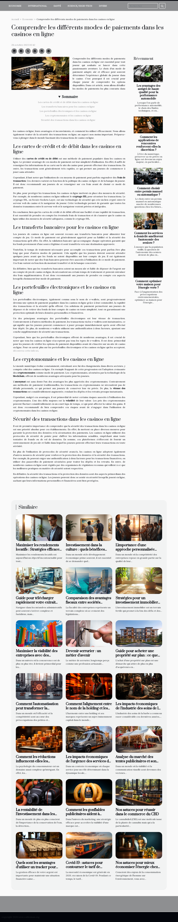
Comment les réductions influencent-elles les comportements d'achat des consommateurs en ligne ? (38, 763)
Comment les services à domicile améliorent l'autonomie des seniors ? (148, 238)
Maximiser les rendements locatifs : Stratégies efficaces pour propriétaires (38, 549)
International (37, 5)
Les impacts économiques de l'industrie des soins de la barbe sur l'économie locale (138, 708)
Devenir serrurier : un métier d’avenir (83, 653)
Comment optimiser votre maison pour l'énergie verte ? (148, 284)
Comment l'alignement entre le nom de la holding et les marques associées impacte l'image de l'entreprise (89, 710)
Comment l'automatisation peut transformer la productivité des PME (37, 708)
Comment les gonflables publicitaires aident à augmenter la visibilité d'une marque (88, 816)
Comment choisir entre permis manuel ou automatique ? (148, 192)
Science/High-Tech (80, 5)
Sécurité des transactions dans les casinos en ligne (68, 120)
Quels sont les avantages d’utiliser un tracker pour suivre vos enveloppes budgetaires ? (36, 869)
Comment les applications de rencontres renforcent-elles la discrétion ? (148, 143)
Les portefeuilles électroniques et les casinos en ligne (68, 111)
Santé (57, 5)
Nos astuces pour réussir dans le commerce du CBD (137, 812)
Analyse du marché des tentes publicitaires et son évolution (136, 761)
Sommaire (70, 97)
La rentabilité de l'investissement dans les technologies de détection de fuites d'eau (39, 816)
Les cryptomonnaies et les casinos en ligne (68, 115)
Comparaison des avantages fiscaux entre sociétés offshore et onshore (88, 602)
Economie (15, 5)
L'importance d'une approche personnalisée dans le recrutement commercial (135, 551)
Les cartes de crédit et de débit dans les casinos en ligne (68, 102)
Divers (103, 5)
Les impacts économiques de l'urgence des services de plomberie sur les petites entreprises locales (88, 763)
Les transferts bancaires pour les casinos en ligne (68, 106)
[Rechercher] (143, 6)
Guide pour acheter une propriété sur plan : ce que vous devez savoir (137, 655)
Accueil (15, 19)
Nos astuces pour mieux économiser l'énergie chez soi (137, 867)
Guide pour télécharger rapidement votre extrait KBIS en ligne (35, 602)
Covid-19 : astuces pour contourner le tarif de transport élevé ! (84, 867)
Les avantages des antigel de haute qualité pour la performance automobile (148, 92)
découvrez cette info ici (25, 350)
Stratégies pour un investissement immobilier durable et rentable (137, 602)
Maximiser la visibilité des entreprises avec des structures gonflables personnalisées (36, 657)
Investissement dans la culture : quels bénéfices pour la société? (85, 549)
